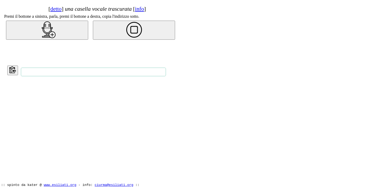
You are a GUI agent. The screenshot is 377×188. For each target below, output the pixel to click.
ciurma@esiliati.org (114, 184)
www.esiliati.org (60, 184)
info (139, 9)
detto (56, 9)
